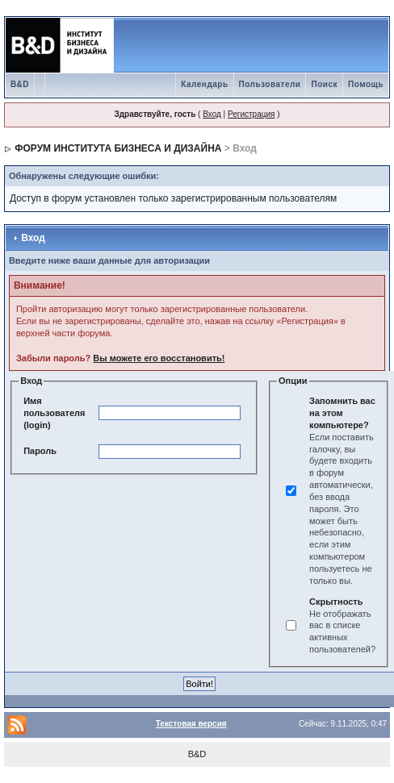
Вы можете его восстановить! (158, 358)
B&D (19, 84)
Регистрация (251, 114)
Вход (212, 114)
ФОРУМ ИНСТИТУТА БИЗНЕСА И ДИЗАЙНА (118, 148)
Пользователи (270, 84)
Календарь (204, 84)
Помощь (366, 84)
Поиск (324, 84)
